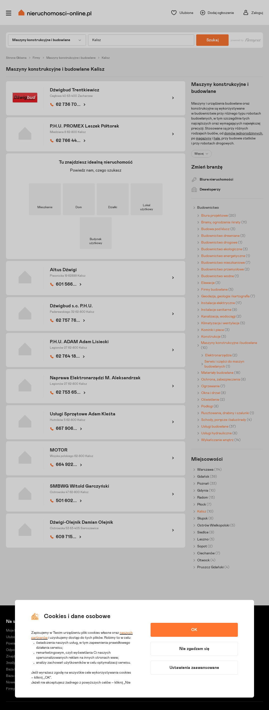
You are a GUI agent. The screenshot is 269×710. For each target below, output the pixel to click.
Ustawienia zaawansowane (194, 668)
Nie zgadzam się (194, 649)
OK (194, 630)
